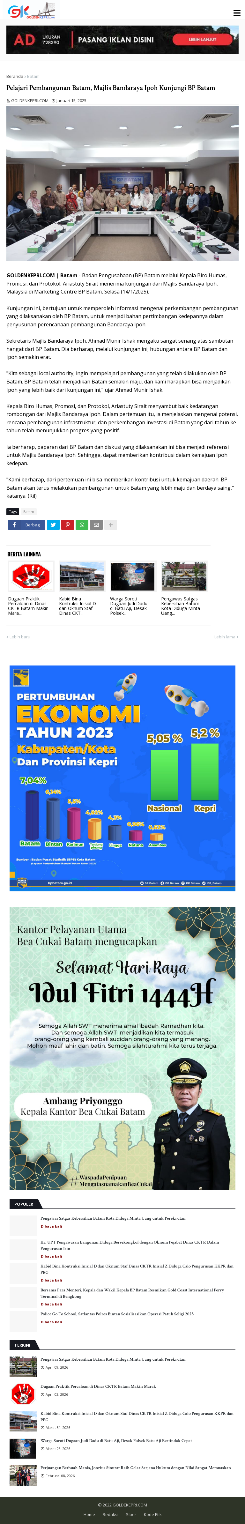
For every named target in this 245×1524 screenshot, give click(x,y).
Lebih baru (20, 637)
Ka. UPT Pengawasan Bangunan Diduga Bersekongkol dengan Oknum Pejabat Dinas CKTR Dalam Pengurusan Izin (130, 1245)
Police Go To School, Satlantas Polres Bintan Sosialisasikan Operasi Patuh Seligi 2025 (117, 1314)
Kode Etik (153, 1514)
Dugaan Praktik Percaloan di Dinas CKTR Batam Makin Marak (98, 1386)
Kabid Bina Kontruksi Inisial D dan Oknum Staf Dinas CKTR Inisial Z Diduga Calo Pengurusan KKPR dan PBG (137, 1269)
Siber (131, 1514)
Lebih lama (224, 637)
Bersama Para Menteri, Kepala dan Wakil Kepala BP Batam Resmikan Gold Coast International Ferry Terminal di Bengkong (132, 1293)
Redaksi (110, 1514)
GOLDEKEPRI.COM (130, 1505)
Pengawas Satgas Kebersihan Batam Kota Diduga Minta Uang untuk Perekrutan (113, 1218)
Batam (33, 76)
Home (89, 1514)
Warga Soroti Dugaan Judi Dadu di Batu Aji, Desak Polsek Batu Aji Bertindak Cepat (116, 1441)
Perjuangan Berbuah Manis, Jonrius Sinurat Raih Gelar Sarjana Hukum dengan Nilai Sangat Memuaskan (136, 1468)
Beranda (14, 76)
